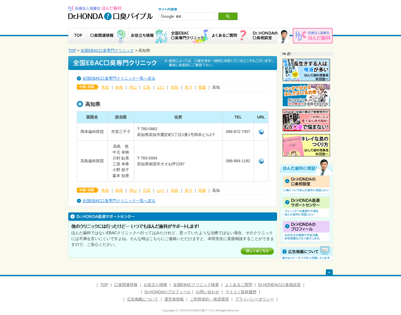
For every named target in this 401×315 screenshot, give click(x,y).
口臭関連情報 (126, 284)
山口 (161, 87)
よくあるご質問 (238, 284)
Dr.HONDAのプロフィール (168, 292)
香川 (188, 87)
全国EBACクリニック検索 (196, 284)
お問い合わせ (207, 292)
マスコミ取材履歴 (240, 292)
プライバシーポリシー (254, 299)
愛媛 (202, 87)
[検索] (186, 16)
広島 (147, 87)
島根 (119, 87)
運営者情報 (174, 299)
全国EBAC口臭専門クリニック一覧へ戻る (118, 78)
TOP (72, 50)
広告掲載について (142, 299)
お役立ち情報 (155, 284)
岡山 (133, 87)
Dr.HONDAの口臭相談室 (279, 284)
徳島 (175, 87)
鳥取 (105, 87)
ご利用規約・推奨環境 (209, 299)
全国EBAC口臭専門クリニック (107, 50)
